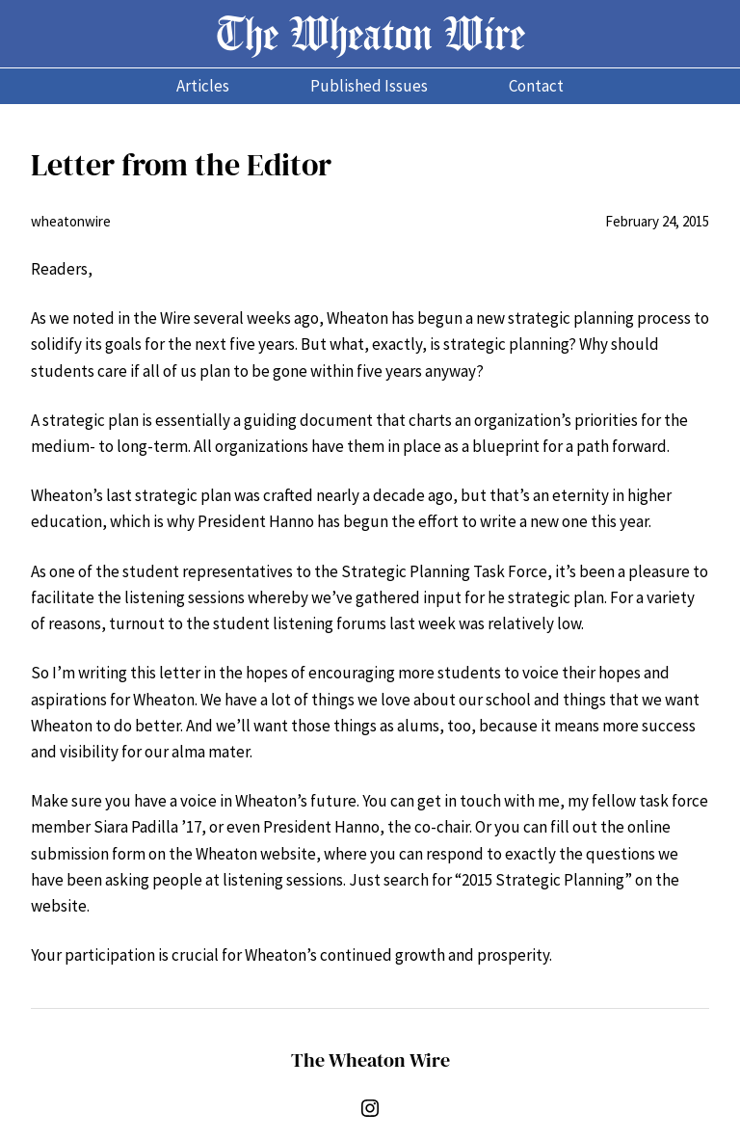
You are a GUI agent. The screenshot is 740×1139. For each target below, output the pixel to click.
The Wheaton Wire (370, 33)
